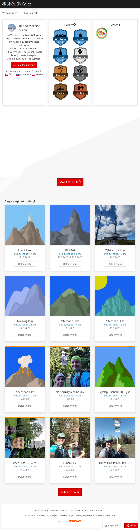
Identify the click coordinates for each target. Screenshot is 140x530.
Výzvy (116, 25)
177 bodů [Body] (22, 29)
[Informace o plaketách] (74, 25)
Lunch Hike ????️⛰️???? (25, 463)
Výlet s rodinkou (115, 250)
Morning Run (25, 321)
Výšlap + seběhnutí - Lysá (115, 392)
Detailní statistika (24, 64)
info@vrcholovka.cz (59, 515)
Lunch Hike (25, 250)
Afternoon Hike (70, 321)
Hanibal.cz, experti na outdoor (51, 510)
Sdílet (131, 525)
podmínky (76, 515)
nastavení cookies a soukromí (99, 515)
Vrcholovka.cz (9, 12)
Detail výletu (25, 263)
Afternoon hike (25, 392)
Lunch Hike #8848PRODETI (115, 463)
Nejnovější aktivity (20, 201)
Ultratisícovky (78, 510)
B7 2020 (70, 250)
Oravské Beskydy (27, 55)
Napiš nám (112, 525)
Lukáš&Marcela (30, 12)
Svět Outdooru (97, 510)
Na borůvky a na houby (70, 392)
